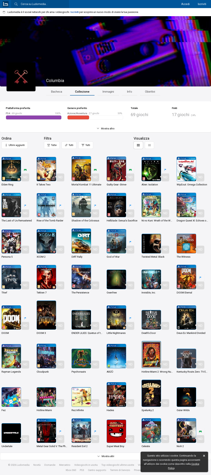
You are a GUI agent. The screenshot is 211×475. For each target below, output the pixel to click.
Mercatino (64, 464)
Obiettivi (150, 91)
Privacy (138, 470)
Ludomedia (23, 464)
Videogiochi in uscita (86, 464)
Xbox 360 (71, 470)
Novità (37, 464)
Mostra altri (105, 456)
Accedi (185, 4)
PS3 (82, 470)
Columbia (55, 80)
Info (129, 91)
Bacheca (56, 91)
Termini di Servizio (120, 470)
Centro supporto (97, 470)
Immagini (108, 91)
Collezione (82, 91)
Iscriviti (202, 4)
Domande (49, 464)
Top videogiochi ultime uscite (117, 464)
